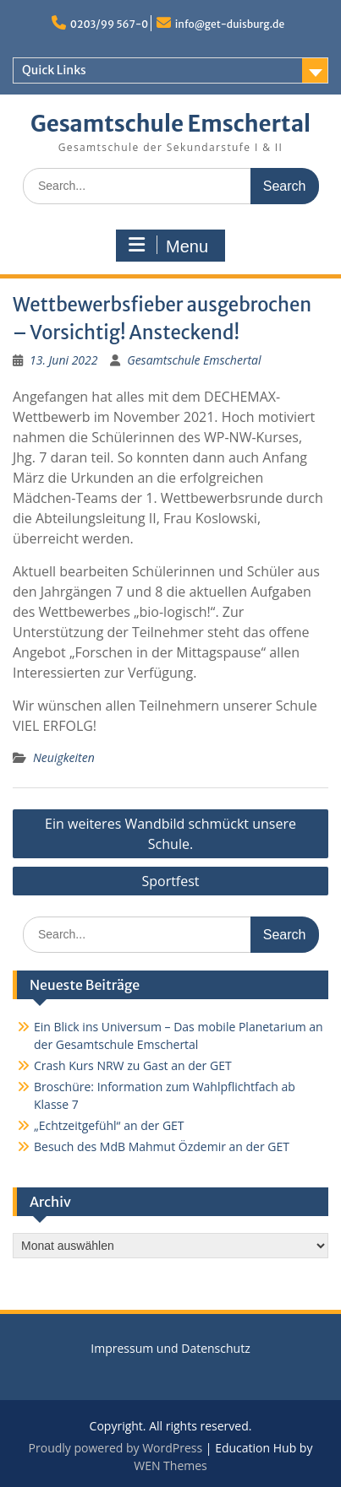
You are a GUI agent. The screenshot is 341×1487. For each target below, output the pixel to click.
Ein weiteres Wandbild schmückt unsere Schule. (170, 833)
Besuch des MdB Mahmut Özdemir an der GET (161, 1146)
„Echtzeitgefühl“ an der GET (109, 1125)
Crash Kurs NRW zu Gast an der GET (133, 1065)
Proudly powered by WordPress (116, 1448)
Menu (168, 245)
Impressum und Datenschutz (170, 1348)
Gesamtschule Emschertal (170, 124)
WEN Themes (170, 1465)
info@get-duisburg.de (229, 24)
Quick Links (54, 70)
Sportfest (170, 881)
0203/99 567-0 (109, 24)
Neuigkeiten (64, 757)
